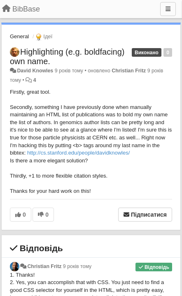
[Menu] (168, 9)
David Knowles (35, 71)
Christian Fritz (129, 71)
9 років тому (77, 266)
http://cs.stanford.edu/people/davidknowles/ (78, 153)
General (19, 36)
